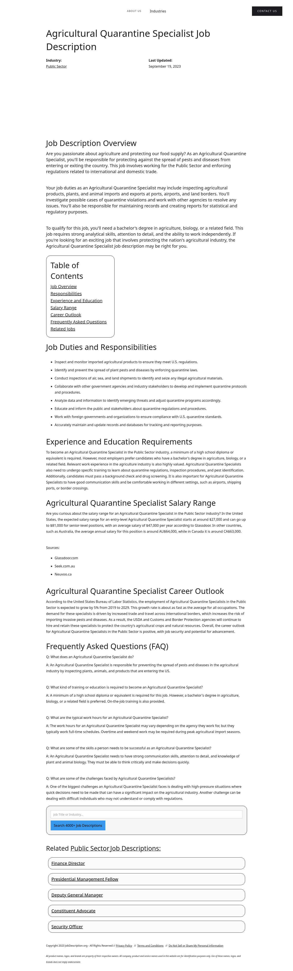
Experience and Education (77, 300)
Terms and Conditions (150, 945)
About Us (134, 11)
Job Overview (64, 286)
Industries (158, 11)
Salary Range (64, 308)
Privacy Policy (124, 945)
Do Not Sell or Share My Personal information (196, 945)
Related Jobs (63, 329)
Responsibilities (66, 293)
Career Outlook (66, 315)
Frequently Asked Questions (79, 322)
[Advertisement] (146, 104)
